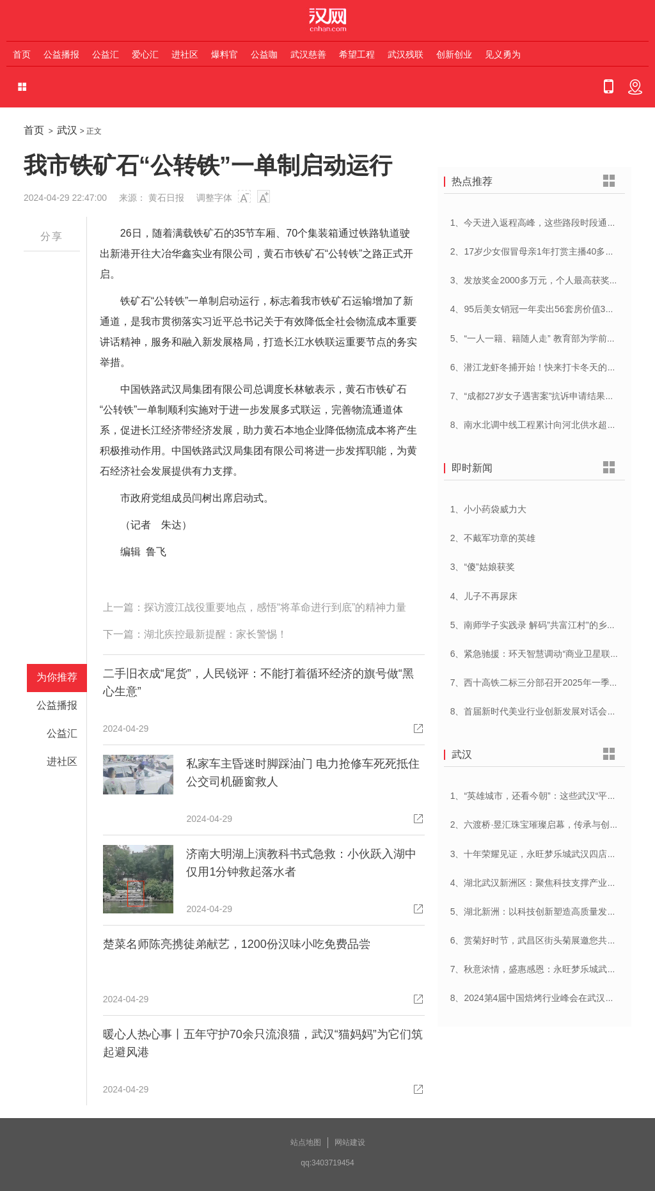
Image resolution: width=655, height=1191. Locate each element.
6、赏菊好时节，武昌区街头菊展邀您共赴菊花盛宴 (551, 940)
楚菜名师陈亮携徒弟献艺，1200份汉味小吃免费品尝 (236, 944)
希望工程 (357, 54)
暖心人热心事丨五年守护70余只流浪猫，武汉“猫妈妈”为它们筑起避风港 (263, 1043)
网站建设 (350, 1142)
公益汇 (105, 54)
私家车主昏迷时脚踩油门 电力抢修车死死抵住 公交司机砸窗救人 (303, 772)
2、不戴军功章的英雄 (493, 538)
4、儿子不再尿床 (484, 596)
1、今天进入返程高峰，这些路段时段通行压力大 (546, 222)
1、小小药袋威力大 (488, 509)
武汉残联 (405, 54)
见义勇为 (503, 54)
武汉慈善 (308, 54)
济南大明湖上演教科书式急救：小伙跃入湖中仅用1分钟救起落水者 (301, 863)
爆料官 (224, 54)
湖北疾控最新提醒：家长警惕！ (215, 634)
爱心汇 (145, 54)
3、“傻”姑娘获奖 (482, 567)
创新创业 (454, 54)
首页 (22, 54)
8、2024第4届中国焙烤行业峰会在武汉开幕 (537, 998)
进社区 (184, 54)
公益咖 (264, 54)
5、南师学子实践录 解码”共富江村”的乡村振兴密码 (551, 625)
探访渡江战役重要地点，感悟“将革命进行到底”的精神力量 (275, 607)
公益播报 (61, 54)
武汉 (67, 130)
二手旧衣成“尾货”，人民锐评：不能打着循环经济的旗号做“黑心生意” (258, 682)
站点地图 (305, 1142)
